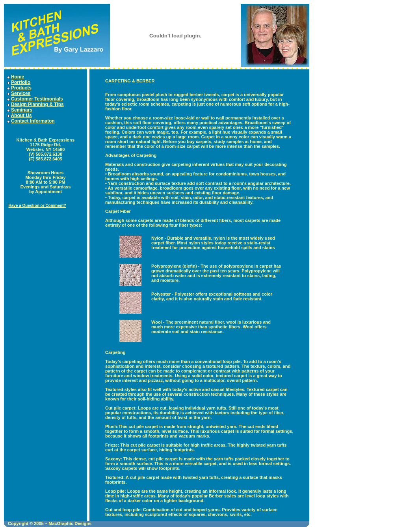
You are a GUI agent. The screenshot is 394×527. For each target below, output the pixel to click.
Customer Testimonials (37, 99)
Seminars (21, 110)
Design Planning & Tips (37, 104)
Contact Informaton (33, 121)
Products (21, 88)
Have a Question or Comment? (37, 205)
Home (17, 77)
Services (20, 93)
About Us (21, 115)
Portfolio (20, 82)
